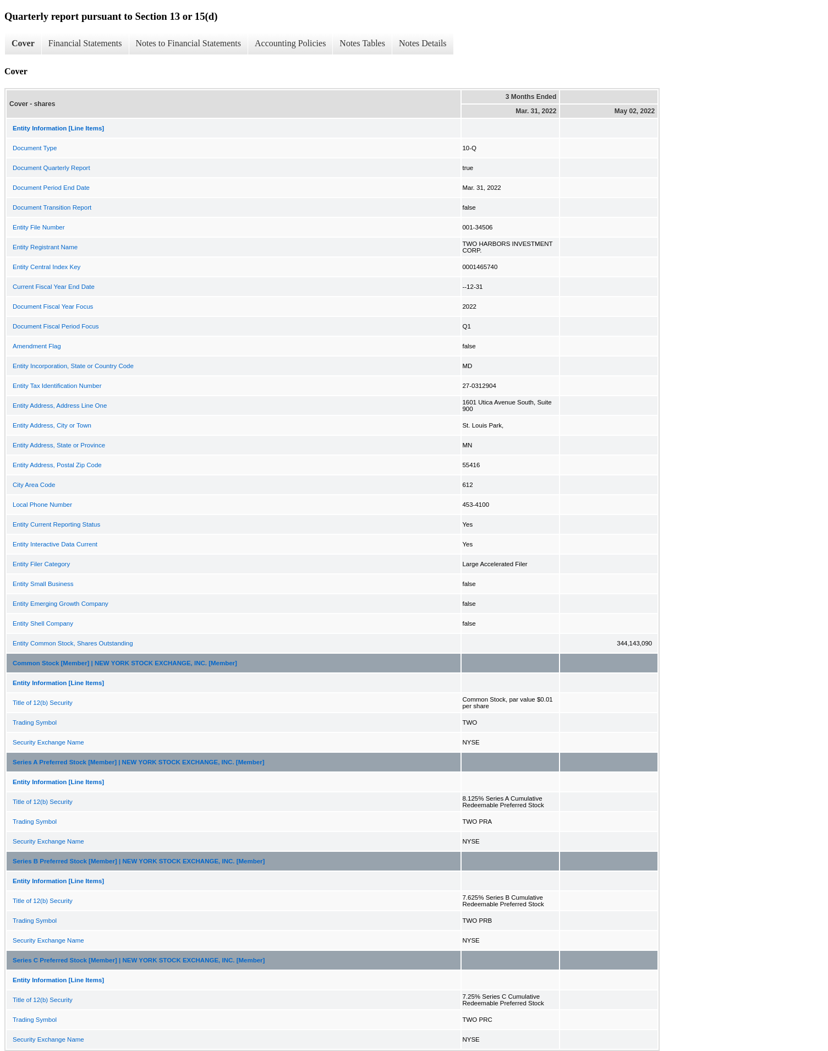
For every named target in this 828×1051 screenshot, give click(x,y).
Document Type (35, 148)
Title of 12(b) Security (43, 702)
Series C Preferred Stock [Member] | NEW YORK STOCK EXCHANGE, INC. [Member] (139, 960)
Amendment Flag (37, 346)
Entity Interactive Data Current (55, 544)
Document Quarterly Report (51, 168)
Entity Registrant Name (45, 247)
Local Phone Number (42, 504)
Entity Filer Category (41, 564)
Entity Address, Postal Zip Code (57, 465)
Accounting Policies (290, 43)
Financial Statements (85, 43)
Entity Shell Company (43, 623)
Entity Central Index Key (46, 267)
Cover (23, 43)
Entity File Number (39, 227)
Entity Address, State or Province (59, 445)
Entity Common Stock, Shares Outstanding (73, 643)
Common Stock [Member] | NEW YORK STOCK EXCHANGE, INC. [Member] (125, 663)
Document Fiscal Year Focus (53, 306)
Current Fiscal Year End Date (54, 286)
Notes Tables (362, 43)
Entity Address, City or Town (52, 425)
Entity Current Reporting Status (56, 524)
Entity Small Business (43, 584)
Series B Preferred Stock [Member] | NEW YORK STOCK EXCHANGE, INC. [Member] (139, 861)
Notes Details (423, 43)
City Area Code (34, 484)
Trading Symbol (35, 722)
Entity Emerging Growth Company (60, 603)
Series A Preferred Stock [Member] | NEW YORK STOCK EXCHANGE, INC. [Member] (139, 762)
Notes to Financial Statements (189, 43)
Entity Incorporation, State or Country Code (73, 366)
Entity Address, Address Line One (60, 405)
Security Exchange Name (48, 742)
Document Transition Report (52, 207)
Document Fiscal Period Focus (56, 326)
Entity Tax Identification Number (57, 385)
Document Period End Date (51, 187)
